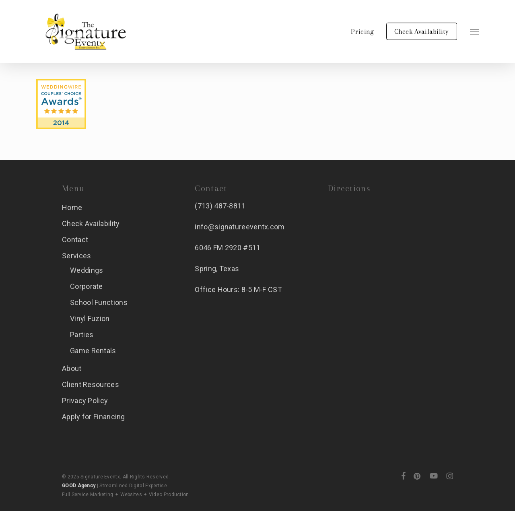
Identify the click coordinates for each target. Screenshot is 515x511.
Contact (75, 239)
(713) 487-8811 (220, 206)
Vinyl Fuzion (90, 318)
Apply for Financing (93, 416)
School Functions (99, 302)
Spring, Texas (217, 268)
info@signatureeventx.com (239, 227)
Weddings (86, 270)
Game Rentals (93, 350)
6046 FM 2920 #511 (227, 247)
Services (76, 255)
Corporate (86, 286)
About (72, 368)
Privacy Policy (85, 400)
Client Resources (90, 384)
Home (72, 207)
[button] (474, 31)
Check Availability (90, 223)
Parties (81, 334)
